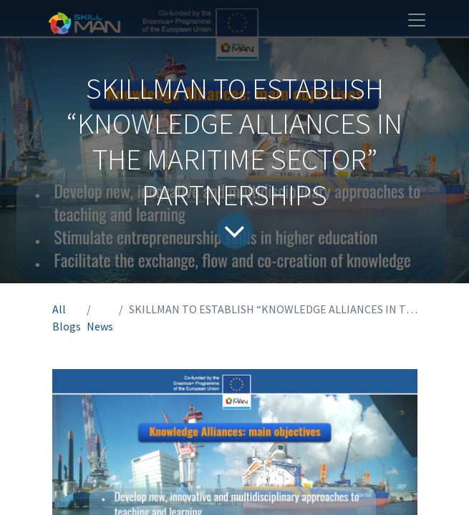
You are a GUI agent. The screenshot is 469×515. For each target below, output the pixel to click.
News (100, 326)
